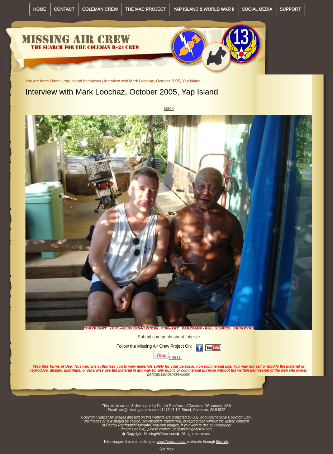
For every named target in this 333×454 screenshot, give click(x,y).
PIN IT (167, 357)
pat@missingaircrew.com (169, 374)
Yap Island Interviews (82, 81)
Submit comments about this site (169, 336)
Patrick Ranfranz (170, 406)
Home (55, 81)
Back (169, 108)
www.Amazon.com (171, 442)
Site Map (166, 449)
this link (222, 442)
